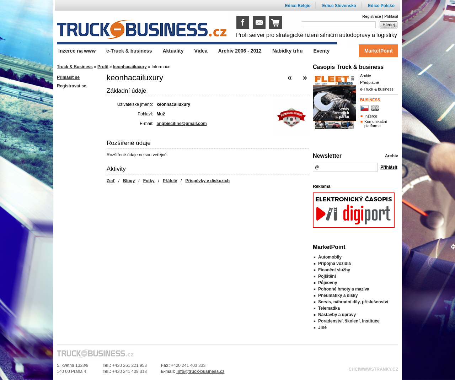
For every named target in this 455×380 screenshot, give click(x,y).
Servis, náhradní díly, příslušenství (353, 301)
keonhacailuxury (130, 66)
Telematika (329, 308)
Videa (201, 51)
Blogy (129, 180)
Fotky (149, 180)
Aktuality (172, 51)
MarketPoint (378, 51)
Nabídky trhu (287, 51)
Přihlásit (391, 16)
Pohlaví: (145, 114)
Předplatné (369, 82)
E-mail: (146, 123)
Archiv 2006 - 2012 (240, 51)
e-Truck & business (377, 89)
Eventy (321, 51)
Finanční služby (334, 269)
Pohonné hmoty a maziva (343, 289)
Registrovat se (71, 85)
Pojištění (327, 276)
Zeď (111, 180)
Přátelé (170, 180)
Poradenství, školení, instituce (349, 321)
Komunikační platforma (375, 123)
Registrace (371, 16)
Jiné (322, 327)
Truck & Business (75, 66)
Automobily (330, 257)
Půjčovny (327, 282)
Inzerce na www (77, 51)
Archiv (365, 76)
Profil (102, 66)
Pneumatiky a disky (338, 295)
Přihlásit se (68, 77)
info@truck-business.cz (200, 371)
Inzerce (370, 116)
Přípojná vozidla (334, 263)
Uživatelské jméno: (135, 104)
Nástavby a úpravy (337, 314)
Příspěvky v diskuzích (207, 180)
